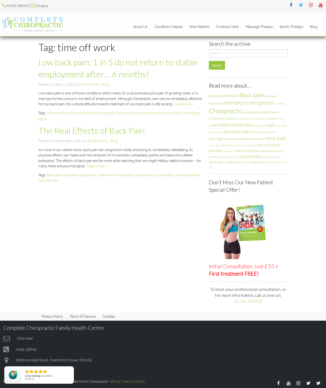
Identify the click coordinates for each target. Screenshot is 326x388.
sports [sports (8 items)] (212, 162)
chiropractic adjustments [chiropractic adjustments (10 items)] (261, 112)
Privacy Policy (52, 316)
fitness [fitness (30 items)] (246, 125)
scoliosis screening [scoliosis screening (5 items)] (228, 157)
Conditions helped (168, 27)
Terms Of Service (83, 316)
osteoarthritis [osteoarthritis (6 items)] (250, 145)
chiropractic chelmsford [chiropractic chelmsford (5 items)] (252, 118)
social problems (187, 175)
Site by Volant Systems (127, 381)
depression (144, 175)
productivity (164, 175)
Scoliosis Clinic (227, 27)
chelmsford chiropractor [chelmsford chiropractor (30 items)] (248, 103)
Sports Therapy (291, 27)
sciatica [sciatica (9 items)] (238, 151)
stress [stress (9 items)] (221, 162)
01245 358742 (17, 6)
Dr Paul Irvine (88, 84)
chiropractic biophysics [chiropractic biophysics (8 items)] (223, 118)
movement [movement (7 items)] (257, 139)
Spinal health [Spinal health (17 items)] (250, 156)
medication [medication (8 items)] (231, 139)
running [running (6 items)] (228, 151)
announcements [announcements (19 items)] (224, 95)
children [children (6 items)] (280, 103)
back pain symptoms (79, 175)
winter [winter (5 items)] (269, 162)
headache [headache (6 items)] (259, 125)
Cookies (108, 316)
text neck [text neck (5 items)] (245, 162)
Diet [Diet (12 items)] (215, 125)
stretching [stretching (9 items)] (232, 162)
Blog (313, 27)
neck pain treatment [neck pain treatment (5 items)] (220, 145)
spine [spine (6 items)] (277, 157)
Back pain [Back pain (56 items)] (251, 95)
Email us (42, 6)
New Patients (199, 27)
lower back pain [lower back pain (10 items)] (264, 132)
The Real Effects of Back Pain (91, 130)
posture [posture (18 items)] (216, 150)
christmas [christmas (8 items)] (272, 118)
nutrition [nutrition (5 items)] (237, 145)
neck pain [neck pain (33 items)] (276, 138)
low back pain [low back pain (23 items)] (237, 131)
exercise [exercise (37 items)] (228, 125)
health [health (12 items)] (270, 125)
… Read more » (183, 104)
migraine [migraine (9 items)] (244, 139)
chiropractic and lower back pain (72, 113)
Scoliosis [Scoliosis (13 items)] (251, 151)
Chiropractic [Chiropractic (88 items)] (226, 111)
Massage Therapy (259, 27)
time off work (172, 113)
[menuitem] (140, 27)
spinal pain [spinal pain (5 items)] (268, 157)
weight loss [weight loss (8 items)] (258, 162)
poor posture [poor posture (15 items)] (269, 145)
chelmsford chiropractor (116, 175)
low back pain (150, 113)
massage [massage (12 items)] (216, 139)
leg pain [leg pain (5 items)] (218, 132)
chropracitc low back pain (118, 113)
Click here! (25, 338)
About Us (140, 27)
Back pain (54, 175)
